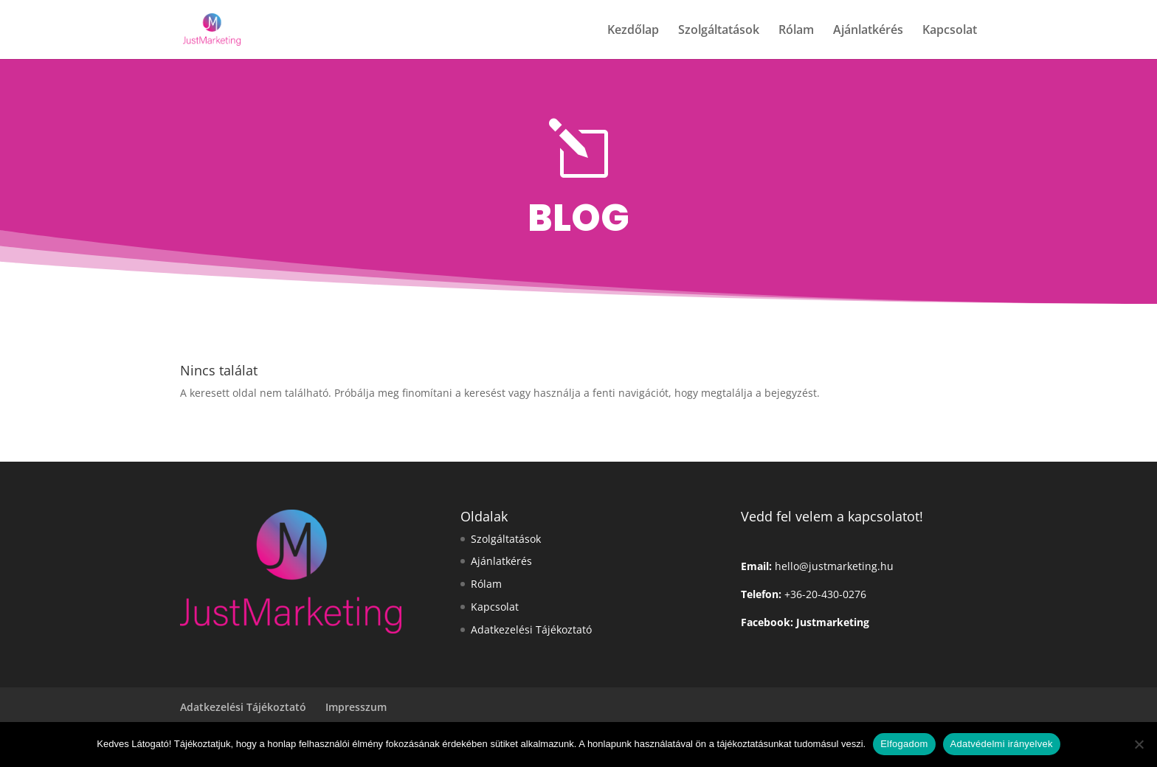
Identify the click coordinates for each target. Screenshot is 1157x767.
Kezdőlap (633, 31)
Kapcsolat (949, 31)
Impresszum (356, 707)
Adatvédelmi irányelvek (1001, 743)
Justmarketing (832, 622)
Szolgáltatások (718, 31)
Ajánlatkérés (868, 31)
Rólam (796, 31)
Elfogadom (904, 743)
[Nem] (1138, 744)
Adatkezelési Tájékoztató (531, 629)
